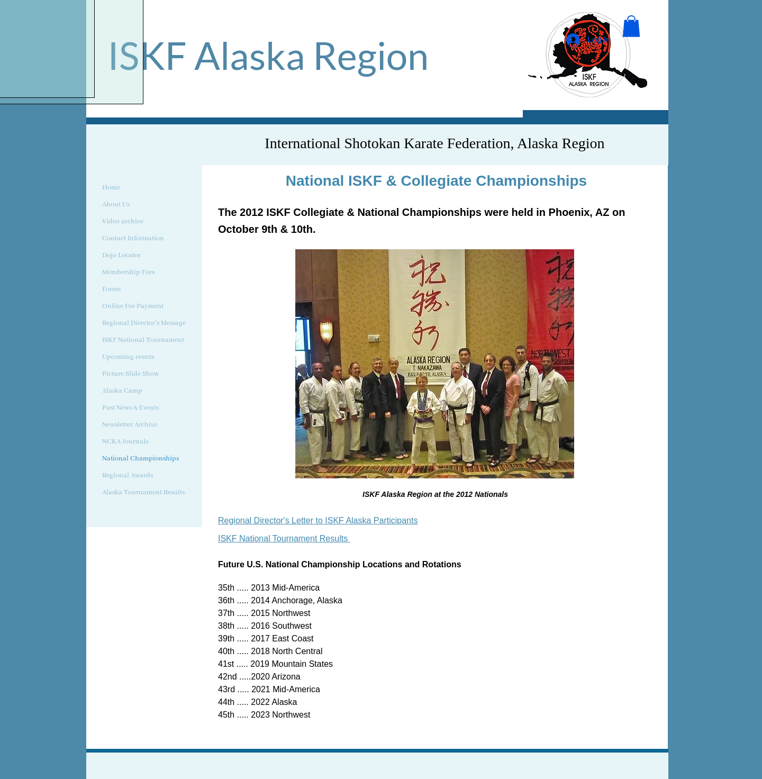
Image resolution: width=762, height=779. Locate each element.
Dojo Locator (121, 255)
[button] (631, 26)
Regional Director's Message (144, 323)
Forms (111, 289)
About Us (116, 204)
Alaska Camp (122, 390)
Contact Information (133, 238)
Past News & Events (130, 407)
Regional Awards (127, 475)
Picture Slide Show (130, 373)
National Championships (140, 458)
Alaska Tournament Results (143, 492)
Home (111, 187)
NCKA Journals (125, 441)
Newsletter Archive (129, 424)
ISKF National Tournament (143, 340)
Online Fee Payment (133, 306)
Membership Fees (128, 272)
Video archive (122, 221)
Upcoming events (128, 356)
